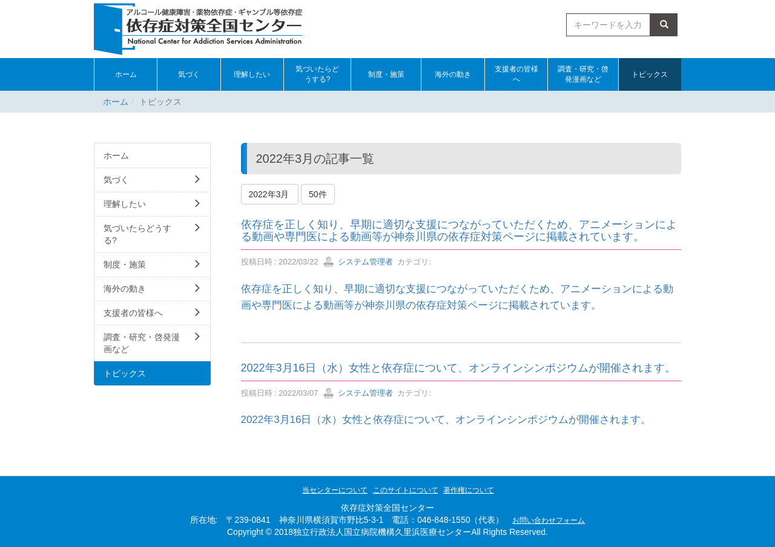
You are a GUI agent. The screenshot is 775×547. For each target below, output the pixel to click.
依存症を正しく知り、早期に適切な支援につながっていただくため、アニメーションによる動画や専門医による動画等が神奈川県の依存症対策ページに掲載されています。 (459, 230)
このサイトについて (405, 490)
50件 (318, 194)
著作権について (468, 490)
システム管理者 (358, 261)
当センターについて (335, 490)
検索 (664, 25)
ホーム (115, 101)
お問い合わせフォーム (548, 520)
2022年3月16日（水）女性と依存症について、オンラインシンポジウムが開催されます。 (458, 368)
